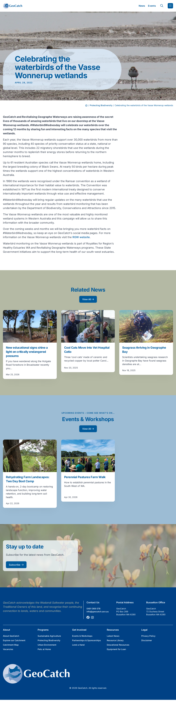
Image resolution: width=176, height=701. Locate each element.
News (142, 6)
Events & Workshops (82, 636)
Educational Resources (118, 645)
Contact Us (93, 602)
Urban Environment (47, 645)
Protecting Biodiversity (101, 105)
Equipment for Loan (116, 649)
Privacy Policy (148, 636)
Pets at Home (44, 649)
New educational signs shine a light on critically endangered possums (27, 352)
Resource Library (115, 640)
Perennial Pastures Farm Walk (85, 477)
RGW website (81, 237)
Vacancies (8, 649)
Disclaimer (146, 640)
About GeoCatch (11, 636)
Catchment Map (11, 645)
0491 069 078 (93, 608)
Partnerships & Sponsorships (86, 640)
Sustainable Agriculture (49, 636)
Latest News (113, 636)
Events (152, 6)
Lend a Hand (78, 645)
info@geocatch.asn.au (98, 611)
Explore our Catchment (14, 640)
